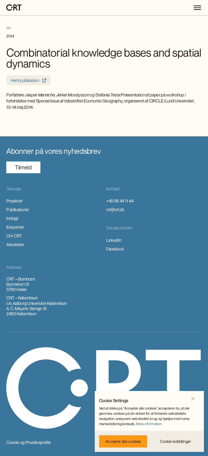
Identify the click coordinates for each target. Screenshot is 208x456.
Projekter (14, 201)
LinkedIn (113, 240)
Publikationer (17, 209)
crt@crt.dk (115, 209)
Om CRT (14, 236)
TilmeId (23, 167)
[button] (197, 7)
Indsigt (12, 218)
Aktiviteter (15, 244)
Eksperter (15, 227)
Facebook (115, 249)
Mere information (148, 424)
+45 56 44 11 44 (119, 201)
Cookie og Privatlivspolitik (28, 442)
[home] (14, 7)
